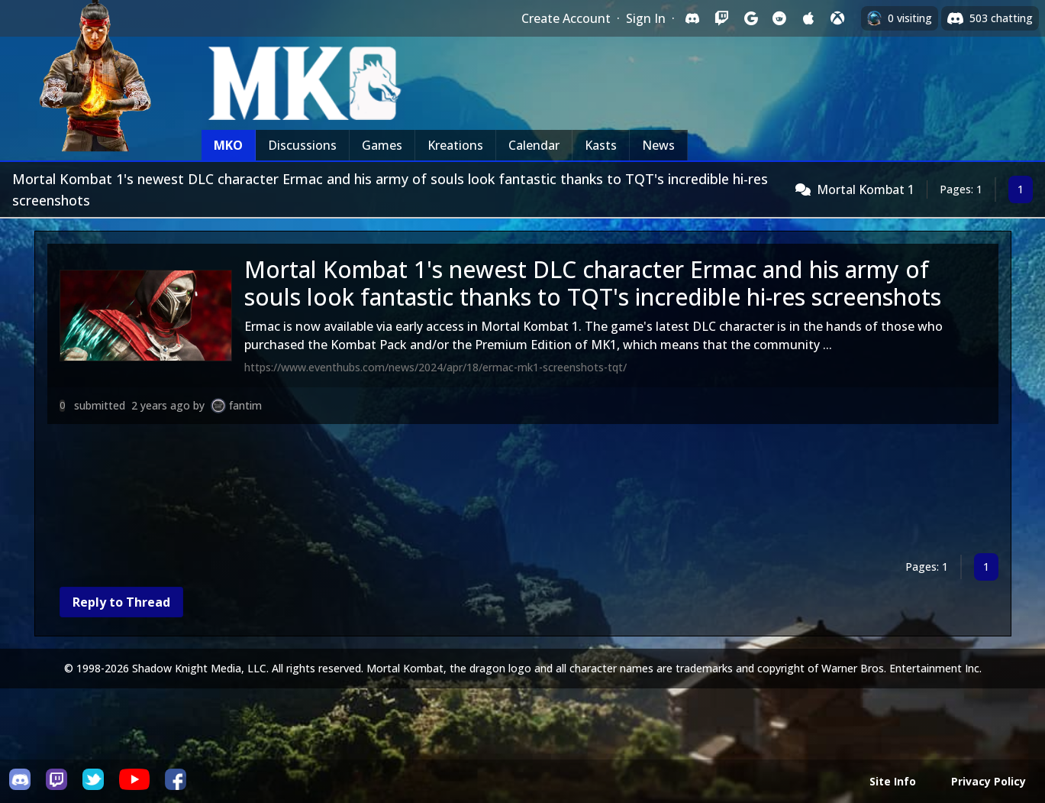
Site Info (892, 781)
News (658, 145)
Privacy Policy (988, 781)
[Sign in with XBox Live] (837, 18)
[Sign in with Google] (750, 18)
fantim (245, 405)
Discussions (302, 145)
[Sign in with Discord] (692, 18)
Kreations (455, 145)
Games (382, 145)
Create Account (566, 18)
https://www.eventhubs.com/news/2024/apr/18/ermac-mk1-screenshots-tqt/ (435, 367)
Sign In (646, 18)
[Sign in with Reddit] (779, 18)
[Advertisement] (505, 491)
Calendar (534, 145)
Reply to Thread (121, 602)
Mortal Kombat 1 (865, 189)
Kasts (601, 145)
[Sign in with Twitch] (721, 18)
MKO (228, 145)
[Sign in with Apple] (808, 18)
